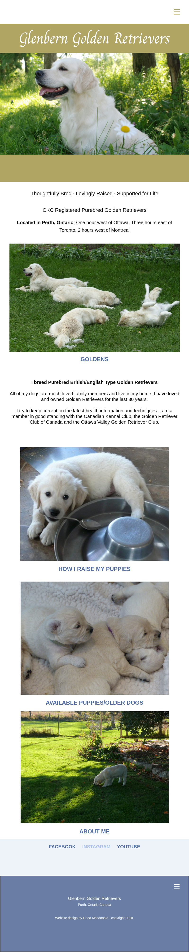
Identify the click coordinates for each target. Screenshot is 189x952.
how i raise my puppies (94, 569)
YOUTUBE (128, 846)
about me (94, 831)
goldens (94, 359)
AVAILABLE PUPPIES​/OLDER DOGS (94, 702)
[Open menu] (177, 12)
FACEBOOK (62, 846)
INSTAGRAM (96, 846)
